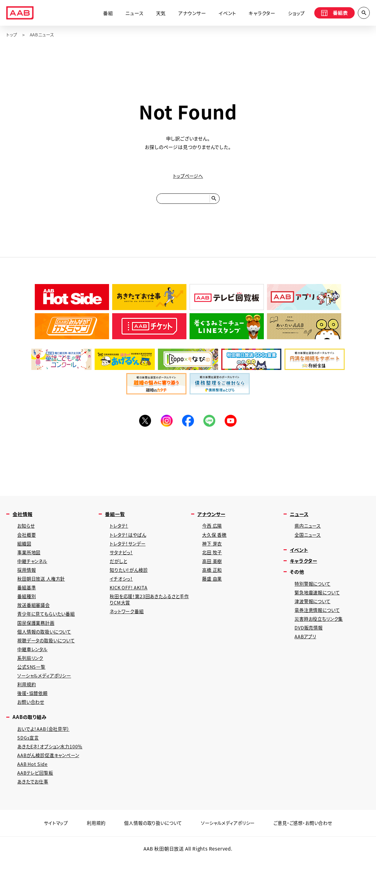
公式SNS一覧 (32, 674)
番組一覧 (115, 516)
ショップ (294, 13)
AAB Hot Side (33, 774)
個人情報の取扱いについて (46, 638)
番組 (106, 13)
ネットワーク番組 (128, 617)
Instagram (166, 423)
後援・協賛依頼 (33, 702)
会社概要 (27, 538)
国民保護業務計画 (37, 629)
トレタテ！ (120, 529)
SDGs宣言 (28, 747)
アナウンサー (190, 13)
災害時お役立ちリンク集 (320, 624)
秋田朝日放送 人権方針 (42, 583)
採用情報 (27, 574)
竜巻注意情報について (319, 615)
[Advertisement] (188, 462)
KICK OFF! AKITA (129, 592)
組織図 (24, 547)
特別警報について (314, 588)
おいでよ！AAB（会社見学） (45, 738)
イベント (225, 13)
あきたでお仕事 (33, 792)
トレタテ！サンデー (129, 547)
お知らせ (26, 529)
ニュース (132, 13)
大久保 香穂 (215, 538)
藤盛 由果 (212, 583)
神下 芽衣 (212, 547)
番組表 (333, 13)
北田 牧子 (212, 556)
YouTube (232, 423)
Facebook (188, 423)
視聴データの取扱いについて (48, 647)
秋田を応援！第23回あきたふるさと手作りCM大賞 (149, 605)
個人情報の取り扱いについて (150, 834)
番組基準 (27, 592)
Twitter (144, 423)
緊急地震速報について (319, 597)
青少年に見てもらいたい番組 (48, 620)
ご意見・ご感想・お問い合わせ (308, 834)
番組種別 (27, 601)
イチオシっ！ (122, 583)
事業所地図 (29, 556)
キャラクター (260, 13)
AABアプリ (306, 642)
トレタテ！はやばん (129, 538)
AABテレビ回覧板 (36, 783)
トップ (12, 35)
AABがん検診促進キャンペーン (50, 765)
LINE (210, 423)
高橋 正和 (212, 574)
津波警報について (314, 606)
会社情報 (23, 516)
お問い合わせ (31, 711)
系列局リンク (31, 665)
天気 (159, 13)
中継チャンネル (33, 565)
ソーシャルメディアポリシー (46, 683)
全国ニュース (308, 538)
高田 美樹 (212, 565)
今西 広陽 (212, 529)
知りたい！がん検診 (130, 574)
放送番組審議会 (34, 611)
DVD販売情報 (309, 633)
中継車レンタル (33, 656)
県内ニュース (308, 529)
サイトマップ (50, 834)
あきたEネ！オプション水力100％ (52, 756)
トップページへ (188, 176)
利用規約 (27, 692)
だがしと (119, 565)
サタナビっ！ (122, 556)
